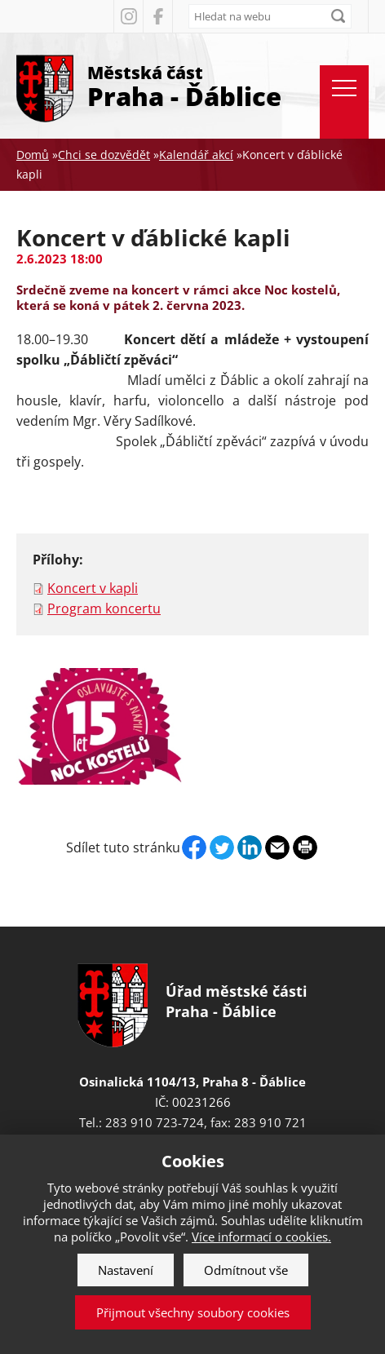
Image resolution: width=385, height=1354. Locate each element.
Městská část (184, 85)
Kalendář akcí (196, 154)
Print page (305, 847)
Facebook (157, 16)
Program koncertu (104, 608)
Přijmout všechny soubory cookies (193, 1312)
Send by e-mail (277, 847)
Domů (32, 154)
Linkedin (249, 847)
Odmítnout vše (246, 1270)
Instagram (128, 16)
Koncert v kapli (92, 588)
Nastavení (125, 1270)
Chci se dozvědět (104, 154)
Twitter (222, 847)
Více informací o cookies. (261, 1236)
